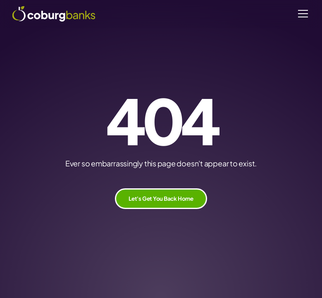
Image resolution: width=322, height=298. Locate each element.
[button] (301, 14)
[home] (53, 14)
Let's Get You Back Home (161, 198)
